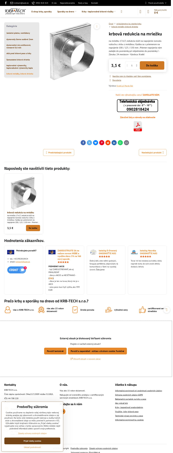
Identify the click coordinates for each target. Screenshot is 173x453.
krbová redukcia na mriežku (20, 212)
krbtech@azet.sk (23, 261)
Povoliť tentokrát (55, 351)
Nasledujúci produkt (153, 152)
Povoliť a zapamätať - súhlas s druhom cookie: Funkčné (97, 351)
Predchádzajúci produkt (58, 152)
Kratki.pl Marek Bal (125, 86)
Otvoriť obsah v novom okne (85, 359)
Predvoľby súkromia (79, 448)
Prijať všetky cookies (32, 441)
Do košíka (152, 65)
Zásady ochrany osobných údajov (103, 448)
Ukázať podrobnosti (32, 447)
